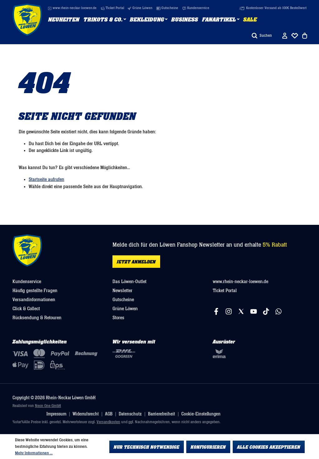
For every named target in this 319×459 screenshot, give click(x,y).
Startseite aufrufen (46, 179)
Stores (118, 317)
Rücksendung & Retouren (36, 317)
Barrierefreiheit (161, 414)
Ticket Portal (112, 8)
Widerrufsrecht (86, 414)
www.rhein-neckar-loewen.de (72, 8)
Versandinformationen (33, 299)
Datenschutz (130, 414)
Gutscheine (167, 8)
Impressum (56, 414)
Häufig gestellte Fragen (34, 290)
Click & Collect (26, 308)
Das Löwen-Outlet (129, 281)
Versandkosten (108, 422)
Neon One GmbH (48, 406)
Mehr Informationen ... (34, 453)
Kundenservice (195, 8)
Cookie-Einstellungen (201, 414)
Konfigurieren (208, 447)
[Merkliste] (295, 35)
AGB (108, 414)
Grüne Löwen (139, 8)
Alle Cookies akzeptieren (268, 447)
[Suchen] (262, 35)
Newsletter (122, 290)
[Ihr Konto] (285, 35)
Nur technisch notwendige (146, 447)
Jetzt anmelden (136, 261)
